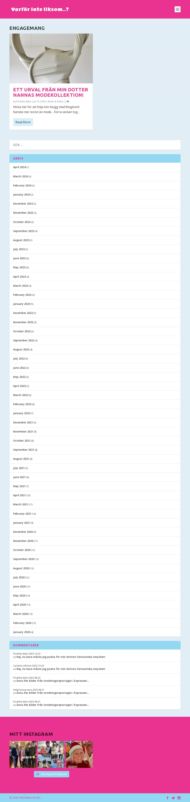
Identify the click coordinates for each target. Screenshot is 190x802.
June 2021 (19, 477)
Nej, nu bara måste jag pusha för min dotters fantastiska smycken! (61, 657)
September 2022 (23, 340)
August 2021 (21, 458)
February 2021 (22, 513)
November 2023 (23, 212)
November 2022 (23, 322)
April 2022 (19, 386)
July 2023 (19, 249)
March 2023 (20, 285)
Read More (23, 122)
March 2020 (20, 614)
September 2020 (23, 559)
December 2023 (23, 203)
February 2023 (22, 294)
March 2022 (20, 395)
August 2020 (21, 568)
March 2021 (20, 504)
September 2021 (23, 449)
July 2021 (19, 468)
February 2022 (22, 404)
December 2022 (23, 313)
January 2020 (21, 632)
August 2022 (21, 349)
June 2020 (19, 586)
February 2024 (22, 185)
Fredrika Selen (23, 101)
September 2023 (23, 231)
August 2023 (21, 240)
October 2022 (21, 331)
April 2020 (19, 604)
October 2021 (21, 440)
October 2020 (21, 550)
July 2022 (19, 358)
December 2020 (23, 531)
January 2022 (21, 413)
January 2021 (21, 522)
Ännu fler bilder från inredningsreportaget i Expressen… (53, 680)
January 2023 (21, 304)
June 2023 (19, 258)
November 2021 (23, 431)
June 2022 (19, 367)
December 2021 (23, 422)
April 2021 (19, 495)
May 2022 (19, 377)
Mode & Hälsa (55, 101)
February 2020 (22, 623)
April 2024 (19, 167)
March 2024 (20, 176)
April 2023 (19, 276)
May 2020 (19, 595)
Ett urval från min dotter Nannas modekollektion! (50, 92)
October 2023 (21, 222)
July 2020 (19, 577)
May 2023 (19, 267)
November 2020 (23, 541)
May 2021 (19, 486)
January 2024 (21, 194)
